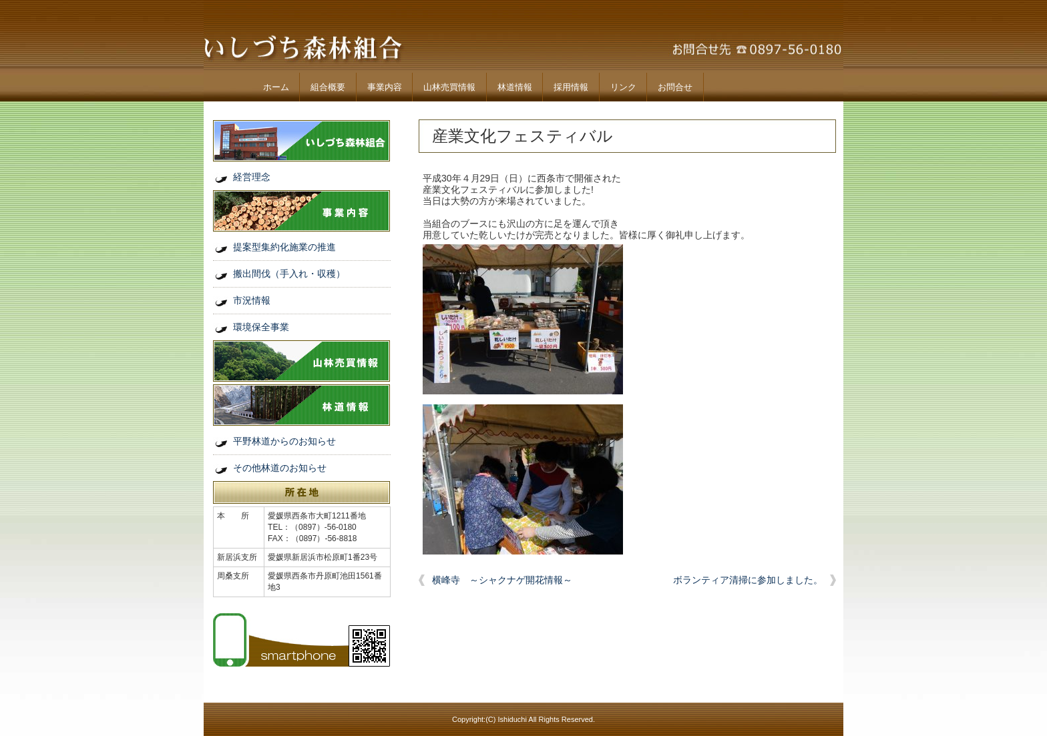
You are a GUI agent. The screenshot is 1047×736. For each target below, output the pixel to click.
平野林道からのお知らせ (284, 441)
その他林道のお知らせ (280, 467)
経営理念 (251, 176)
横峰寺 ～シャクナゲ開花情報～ (502, 580)
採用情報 (571, 87)
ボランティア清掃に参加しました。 (748, 580)
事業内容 (384, 87)
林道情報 (514, 87)
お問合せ (675, 87)
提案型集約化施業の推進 (284, 247)
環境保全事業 (261, 327)
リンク (623, 87)
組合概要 (327, 87)
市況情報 (251, 300)
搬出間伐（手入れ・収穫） (289, 273)
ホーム (276, 87)
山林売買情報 (449, 87)
